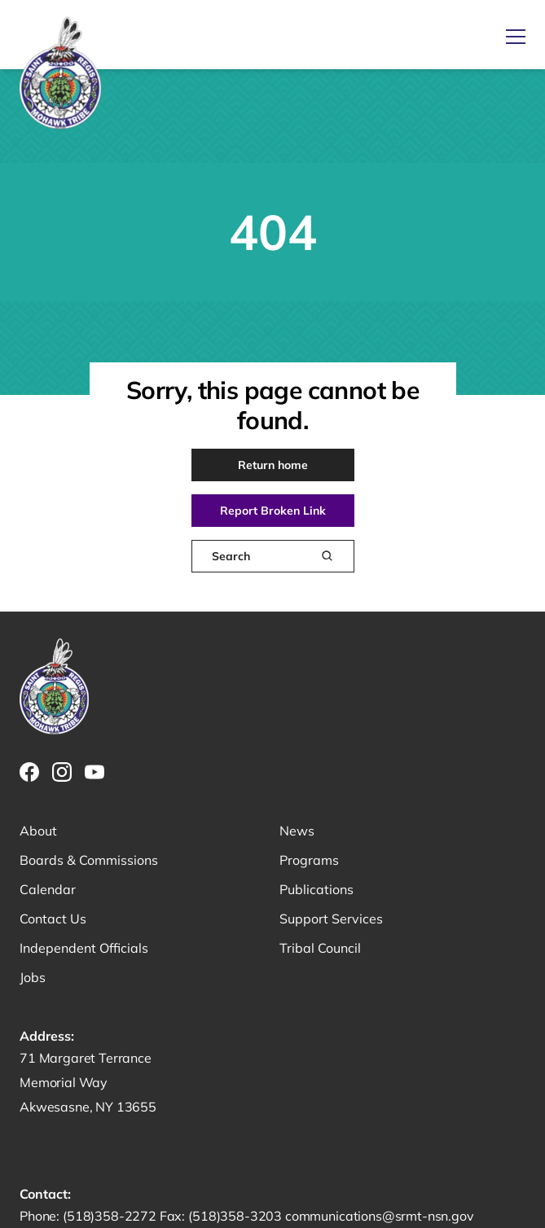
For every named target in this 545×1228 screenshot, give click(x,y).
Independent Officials (84, 948)
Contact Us (53, 918)
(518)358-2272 (111, 1216)
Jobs (33, 977)
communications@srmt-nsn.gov (379, 1216)
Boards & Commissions (89, 860)
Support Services (331, 918)
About (38, 830)
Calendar (48, 889)
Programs (309, 860)
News (296, 830)
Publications (316, 889)
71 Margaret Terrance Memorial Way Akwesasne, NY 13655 (88, 1082)
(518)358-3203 (236, 1216)
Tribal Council (320, 948)
